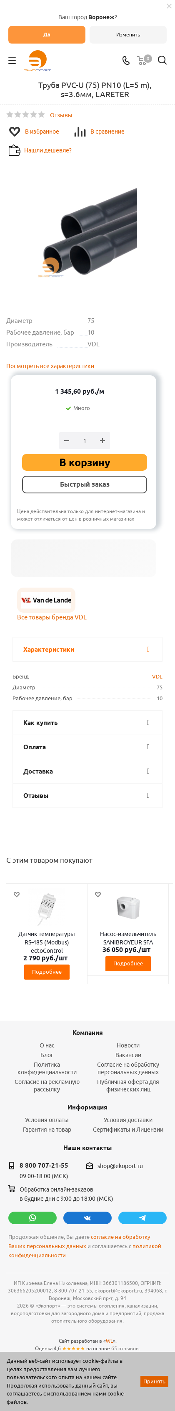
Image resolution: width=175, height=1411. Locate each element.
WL (109, 1341)
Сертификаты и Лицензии (128, 1129)
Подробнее (47, 971)
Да (46, 34)
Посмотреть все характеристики (50, 366)
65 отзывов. (125, 1348)
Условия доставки (128, 1120)
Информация (88, 1107)
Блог (46, 1055)
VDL (157, 676)
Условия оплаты (47, 1120)
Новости (128, 1045)
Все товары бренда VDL (52, 617)
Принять (154, 1381)
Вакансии (128, 1055)
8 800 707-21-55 (44, 1165)
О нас (47, 1045)
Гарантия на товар (47, 1129)
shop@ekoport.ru (120, 1166)
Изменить (128, 34)
